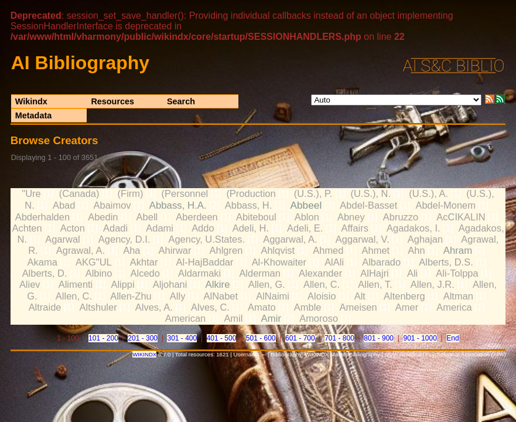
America (453, 307)
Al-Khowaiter (279, 262)
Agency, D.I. (124, 239)
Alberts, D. (44, 273)
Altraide (45, 307)
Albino (99, 273)
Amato (262, 307)
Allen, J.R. (433, 284)
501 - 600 (261, 338)
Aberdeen (196, 217)
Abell (147, 217)
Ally (178, 296)
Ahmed (328, 250)
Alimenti (76, 284)
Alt (359, 296)
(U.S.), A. (428, 193)
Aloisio (321, 296)
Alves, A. (154, 307)
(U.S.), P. (313, 193)
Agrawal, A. (80, 250)
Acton (72, 228)
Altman (458, 296)
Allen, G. (266, 284)
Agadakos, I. (413, 228)
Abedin (103, 217)
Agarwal (62, 239)
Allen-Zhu (130, 296)
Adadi (115, 228)
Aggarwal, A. (290, 239)
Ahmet (376, 250)
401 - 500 (222, 338)
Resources (112, 101)
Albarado (381, 262)
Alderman (259, 273)
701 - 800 (339, 338)
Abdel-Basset (368, 205)
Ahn (416, 250)
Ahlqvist (278, 250)
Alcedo (145, 273)
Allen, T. (375, 284)
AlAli (334, 262)
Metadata (33, 115)
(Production (250, 193)
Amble (308, 307)
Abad (64, 205)
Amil (233, 318)
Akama (42, 262)
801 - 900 (379, 338)
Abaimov (112, 205)
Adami (159, 228)
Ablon (307, 217)
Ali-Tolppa (457, 273)
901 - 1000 (419, 338)
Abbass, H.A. (178, 205)
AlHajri (374, 273)
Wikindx (31, 101)
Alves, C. (210, 307)
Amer (406, 307)
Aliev (29, 284)
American (185, 318)
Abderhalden (42, 217)
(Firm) (130, 193)
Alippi (122, 284)
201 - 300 (143, 338)
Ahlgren (226, 250)
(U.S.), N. (370, 193)
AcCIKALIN (460, 217)
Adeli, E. (305, 228)
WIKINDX (144, 354)
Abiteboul (256, 217)
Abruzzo (400, 217)
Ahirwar (175, 250)
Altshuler (98, 307)
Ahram (457, 250)
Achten (27, 228)
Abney (351, 217)
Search (181, 101)
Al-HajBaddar (205, 262)
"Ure (31, 193)
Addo (203, 228)
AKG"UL (94, 262)
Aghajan (425, 239)
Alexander (320, 273)
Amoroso (318, 318)
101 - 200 (103, 338)
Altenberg (404, 296)
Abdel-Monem (445, 205)
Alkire (218, 284)
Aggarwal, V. (362, 239)
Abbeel (306, 205)
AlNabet (221, 296)
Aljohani (170, 284)
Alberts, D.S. (446, 262)
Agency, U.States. (206, 239)
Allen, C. (321, 284)
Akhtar (144, 262)
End (452, 338)
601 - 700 (300, 338)
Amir (271, 318)
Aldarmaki (199, 273)
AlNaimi (272, 296)
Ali (412, 273)
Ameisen (358, 307)
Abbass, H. (248, 205)
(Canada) (79, 193)
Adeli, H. (251, 228)
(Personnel (185, 193)
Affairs (354, 228)
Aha (131, 250)
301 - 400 (182, 338)
